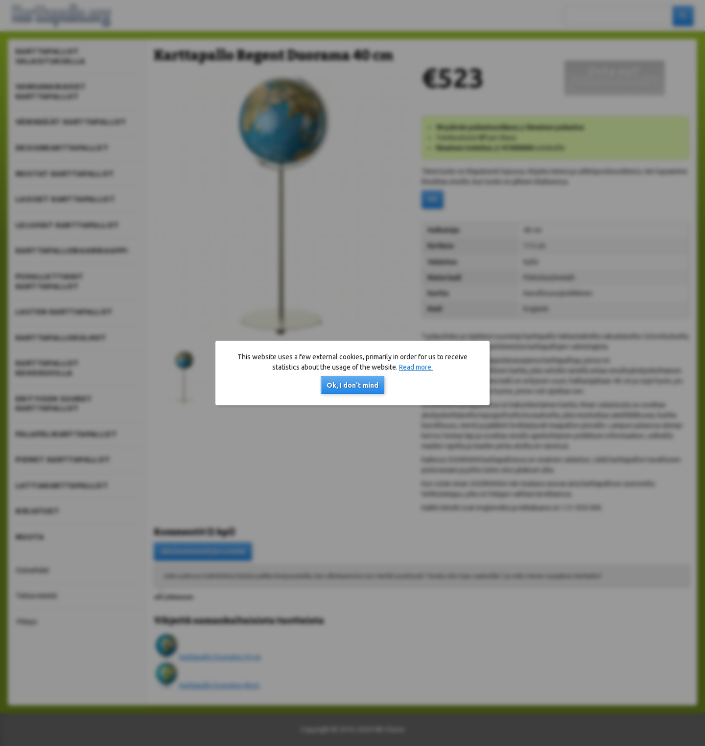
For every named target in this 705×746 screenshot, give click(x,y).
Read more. (416, 367)
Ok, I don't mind (352, 385)
